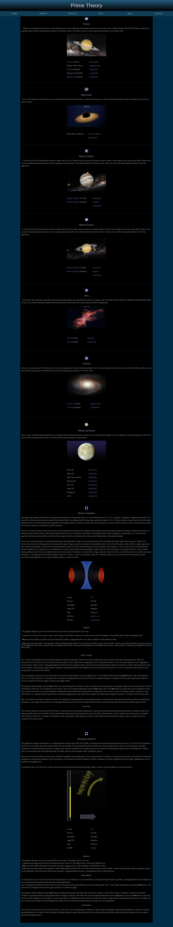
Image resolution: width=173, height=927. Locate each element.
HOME (14, 14)
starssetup (90, 338)
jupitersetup (97, 198)
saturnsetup (97, 268)
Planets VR (71, 77)
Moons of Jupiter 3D (74, 198)
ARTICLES (72, 14)
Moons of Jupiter (73, 202)
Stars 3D (70, 338)
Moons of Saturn (73, 271)
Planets (69, 69)
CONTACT (158, 14)
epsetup (93, 848)
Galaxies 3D (71, 404)
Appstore (96, 202)
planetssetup (93, 62)
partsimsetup (95, 620)
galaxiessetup (95, 404)
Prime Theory (108, 517)
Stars (69, 342)
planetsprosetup (94, 66)
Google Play (93, 69)
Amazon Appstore (94, 134)
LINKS (129, 14)
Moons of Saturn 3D (74, 268)
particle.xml (95, 616)
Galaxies (70, 407)
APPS (101, 14)
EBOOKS (43, 14)
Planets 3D (71, 62)
